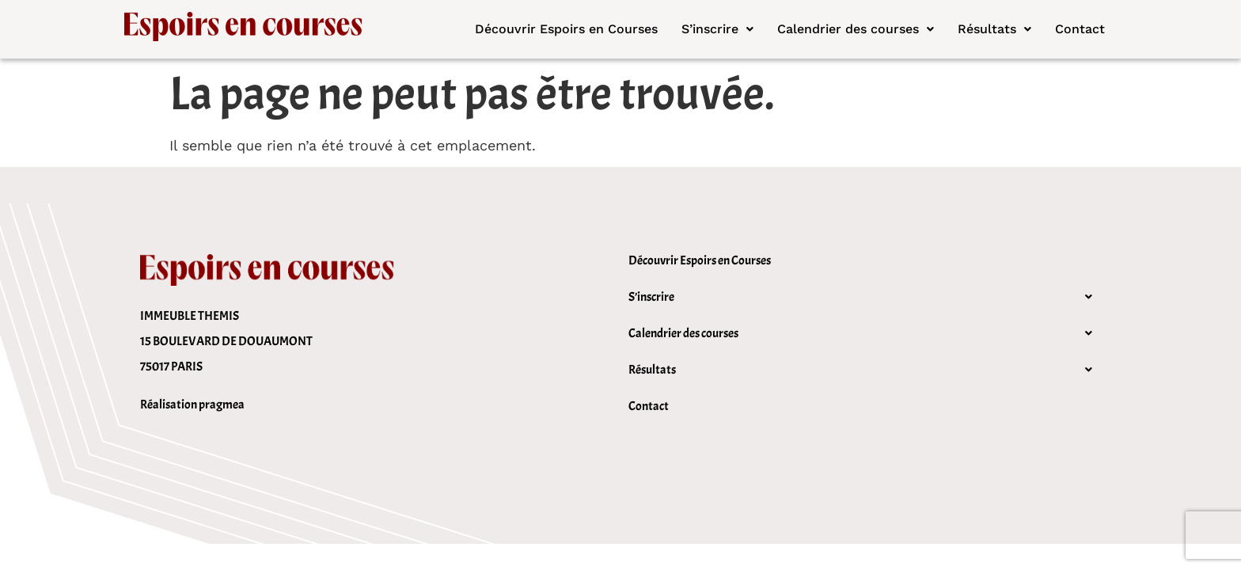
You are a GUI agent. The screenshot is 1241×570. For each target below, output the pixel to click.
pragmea (222, 404)
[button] (717, 29)
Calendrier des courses (855, 28)
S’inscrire (717, 28)
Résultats (994, 28)
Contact (1080, 28)
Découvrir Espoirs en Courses (566, 28)
